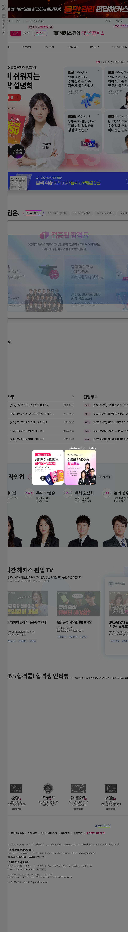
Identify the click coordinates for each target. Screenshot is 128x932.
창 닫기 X (92, 448)
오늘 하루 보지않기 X (77, 448)
